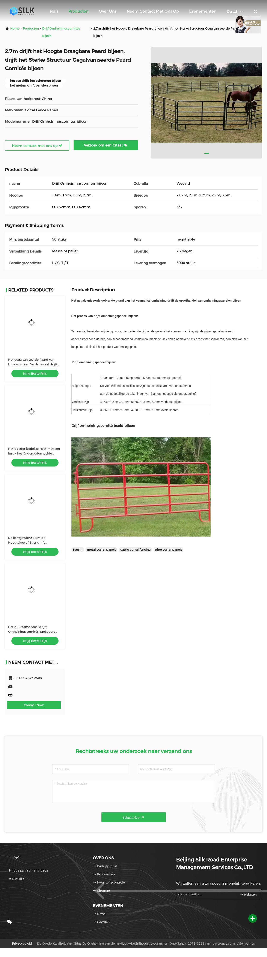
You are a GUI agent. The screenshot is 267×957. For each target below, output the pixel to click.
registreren (248, 894)
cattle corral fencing (135, 550)
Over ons (107, 11)
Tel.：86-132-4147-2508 (28, 871)
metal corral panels (101, 550)
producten (31, 28)
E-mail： (16, 879)
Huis (54, 11)
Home (15, 28)
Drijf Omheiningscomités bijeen (61, 32)
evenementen (202, 11)
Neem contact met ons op (153, 11)
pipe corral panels (168, 550)
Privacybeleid (22, 943)
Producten (78, 11)
